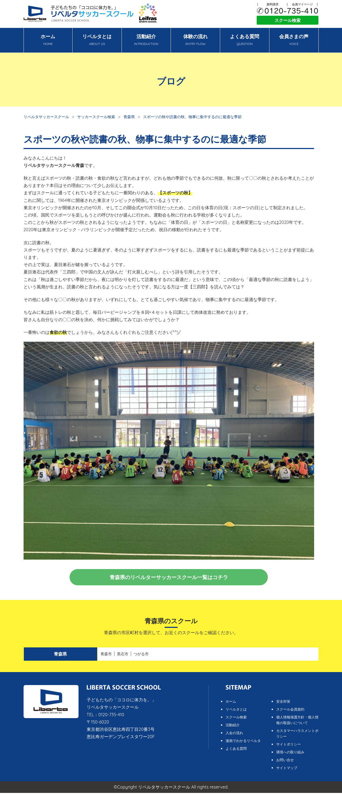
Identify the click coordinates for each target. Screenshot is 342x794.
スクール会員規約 (290, 710)
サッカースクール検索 (96, 116)
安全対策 (283, 702)
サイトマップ (286, 769)
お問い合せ (285, 761)
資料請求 (272, 4)
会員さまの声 (293, 40)
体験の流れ (195, 40)
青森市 (106, 655)
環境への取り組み (290, 753)
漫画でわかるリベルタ (243, 742)
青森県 (129, 116)
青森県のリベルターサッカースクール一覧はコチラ (168, 577)
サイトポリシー (288, 745)
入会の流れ (234, 734)
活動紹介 (146, 40)
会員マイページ (302, 4)
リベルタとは (97, 40)
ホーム (48, 40)
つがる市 (141, 655)
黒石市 (122, 655)
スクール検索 (288, 20)
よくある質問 (244, 40)
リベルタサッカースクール (46, 116)
